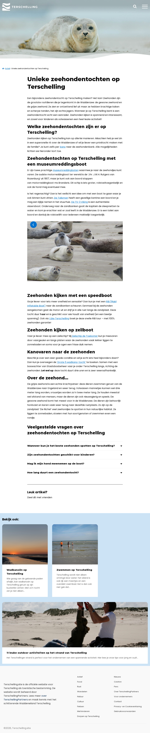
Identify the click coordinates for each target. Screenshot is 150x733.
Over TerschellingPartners (126, 691)
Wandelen (82, 691)
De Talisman (61, 198)
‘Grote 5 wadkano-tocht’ (71, 362)
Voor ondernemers (123, 696)
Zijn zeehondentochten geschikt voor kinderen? (75, 454)
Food (79, 681)
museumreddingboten (66, 170)
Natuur (80, 696)
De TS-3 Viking (79, 202)
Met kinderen (83, 711)
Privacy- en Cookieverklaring (128, 706)
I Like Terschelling (59, 318)
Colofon (118, 681)
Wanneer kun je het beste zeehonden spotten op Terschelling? (75, 445)
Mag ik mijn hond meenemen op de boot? (75, 463)
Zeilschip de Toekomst (85, 336)
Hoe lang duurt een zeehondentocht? (75, 472)
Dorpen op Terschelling (88, 716)
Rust (79, 686)
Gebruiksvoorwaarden (125, 711)
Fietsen (80, 706)
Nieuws (117, 676)
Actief (7, 68)
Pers (116, 686)
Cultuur (80, 701)
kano (63, 147)
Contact (118, 701)
